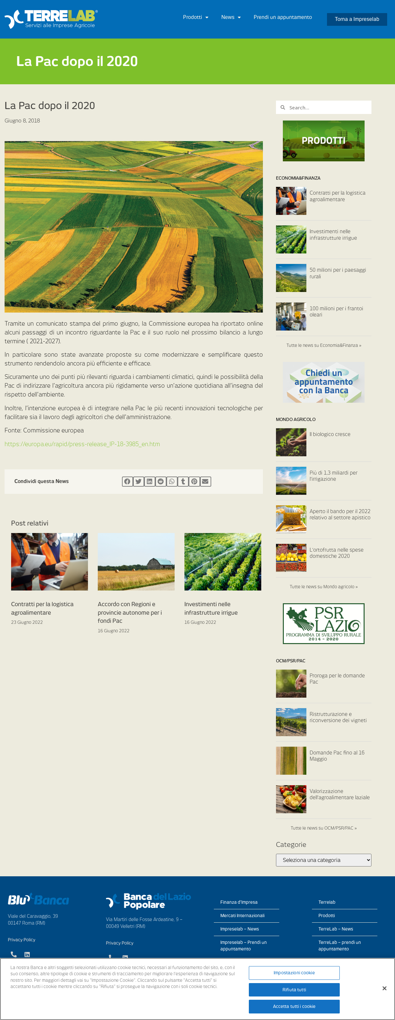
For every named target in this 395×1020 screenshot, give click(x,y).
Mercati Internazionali (242, 915)
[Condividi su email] (205, 482)
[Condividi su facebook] (127, 482)
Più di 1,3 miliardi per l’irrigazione (333, 476)
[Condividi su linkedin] (149, 482)
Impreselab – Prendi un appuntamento (243, 945)
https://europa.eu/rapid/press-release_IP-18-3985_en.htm (82, 444)
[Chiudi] (384, 988)
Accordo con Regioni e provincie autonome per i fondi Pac (130, 612)
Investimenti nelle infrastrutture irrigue (333, 235)
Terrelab (326, 902)
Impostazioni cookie (294, 972)
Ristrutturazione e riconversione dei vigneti (338, 717)
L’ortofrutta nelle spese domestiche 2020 (337, 553)
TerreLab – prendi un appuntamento (339, 945)
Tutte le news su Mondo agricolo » (324, 586)
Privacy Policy (21, 939)
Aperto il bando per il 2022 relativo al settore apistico (340, 515)
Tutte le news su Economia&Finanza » (323, 345)
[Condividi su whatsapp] (172, 482)
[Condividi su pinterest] (194, 482)
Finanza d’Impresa (239, 902)
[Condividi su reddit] (160, 482)
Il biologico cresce (330, 434)
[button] (357, 19)
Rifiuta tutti (294, 989)
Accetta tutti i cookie (294, 1006)
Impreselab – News (239, 929)
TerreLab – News (335, 929)
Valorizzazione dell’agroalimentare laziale (340, 794)
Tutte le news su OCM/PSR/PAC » (324, 828)
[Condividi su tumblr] (183, 482)
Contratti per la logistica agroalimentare (338, 196)
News (231, 17)
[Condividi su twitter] (138, 482)
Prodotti (195, 17)
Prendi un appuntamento (283, 17)
